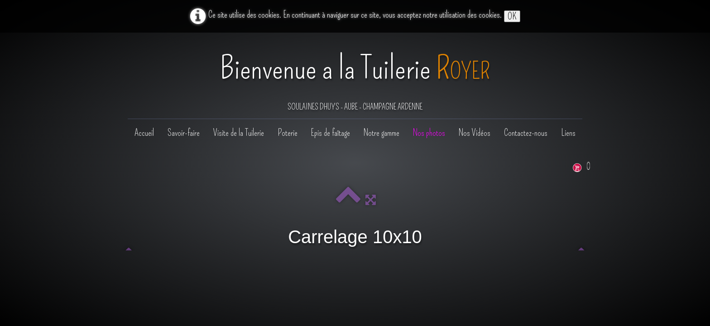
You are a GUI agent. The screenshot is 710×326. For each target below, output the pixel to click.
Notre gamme (381, 132)
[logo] (355, 76)
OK (512, 16)
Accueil (144, 132)
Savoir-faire (184, 132)
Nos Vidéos (474, 132)
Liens (568, 132)
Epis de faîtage (330, 132)
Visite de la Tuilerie (238, 132)
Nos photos (429, 132)
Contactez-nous (525, 132)
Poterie (287, 132)
